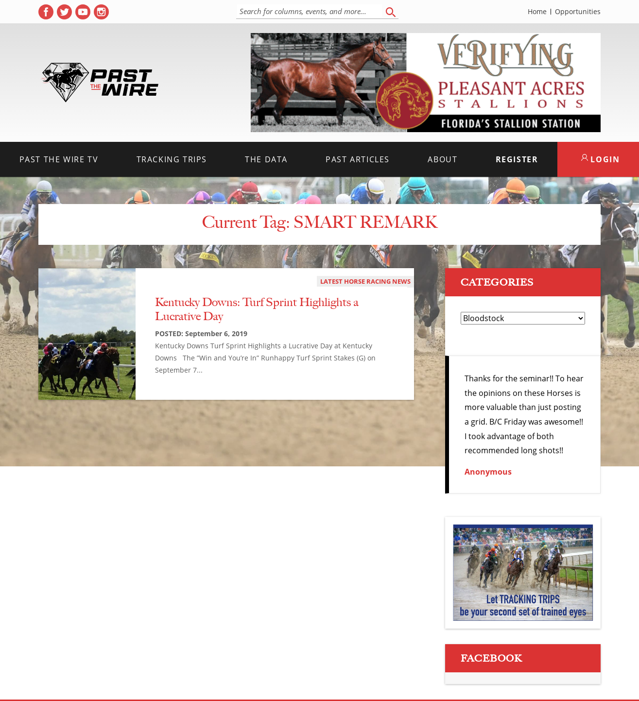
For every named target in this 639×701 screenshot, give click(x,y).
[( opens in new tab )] (45, 11)
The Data (266, 159)
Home (537, 12)
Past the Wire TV (59, 159)
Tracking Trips (172, 159)
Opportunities (578, 12)
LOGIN (600, 159)
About (442, 159)
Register (517, 159)
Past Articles (358, 159)
